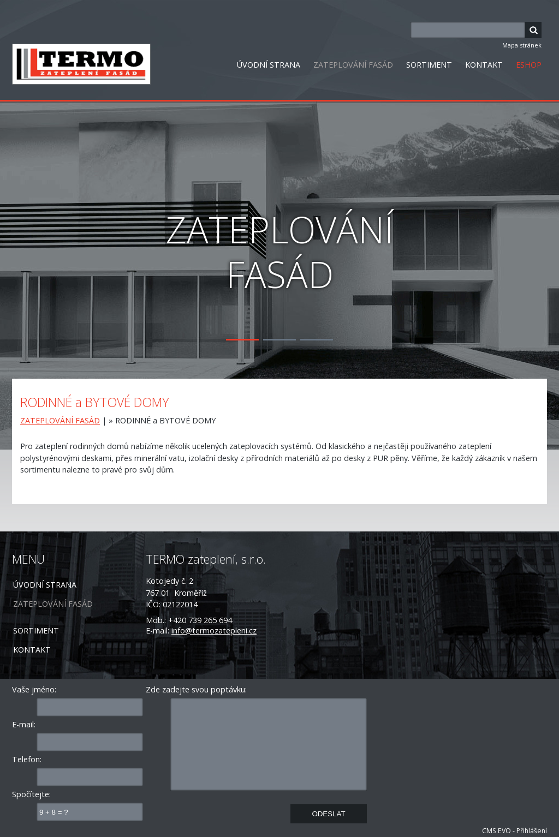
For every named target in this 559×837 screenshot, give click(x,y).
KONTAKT (484, 64)
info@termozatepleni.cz (214, 630)
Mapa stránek (522, 45)
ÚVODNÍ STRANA (268, 64)
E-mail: (23, 724)
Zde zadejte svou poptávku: (196, 689)
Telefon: (26, 759)
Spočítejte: (31, 794)
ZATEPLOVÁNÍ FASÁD (353, 64)
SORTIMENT (429, 64)
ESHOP (529, 64)
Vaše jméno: (34, 689)
